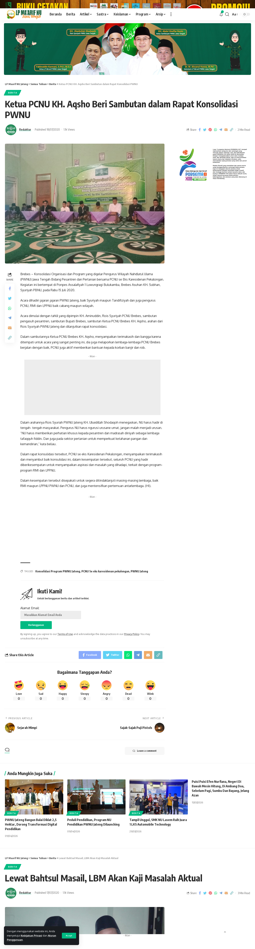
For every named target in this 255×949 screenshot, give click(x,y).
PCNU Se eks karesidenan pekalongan (105, 593)
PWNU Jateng (139, 593)
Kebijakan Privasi (31, 935)
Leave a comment (145, 773)
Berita (12, 114)
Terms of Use (65, 656)
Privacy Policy (131, 656)
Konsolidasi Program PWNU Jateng (57, 593)
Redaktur (25, 151)
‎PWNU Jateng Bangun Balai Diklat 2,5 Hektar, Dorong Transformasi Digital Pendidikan (31, 846)
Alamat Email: (50, 634)
